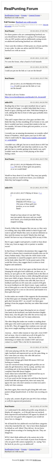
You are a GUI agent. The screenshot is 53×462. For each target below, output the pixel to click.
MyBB (22, 460)
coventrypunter (11, 347)
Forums (24, 15)
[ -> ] (13, 86)
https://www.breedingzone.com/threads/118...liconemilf (25, 97)
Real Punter (9, 31)
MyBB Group (37, 460)
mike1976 (8, 67)
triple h (8, 58)
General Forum (34, 15)
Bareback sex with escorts (26, 22)
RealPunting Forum (21, 9)
